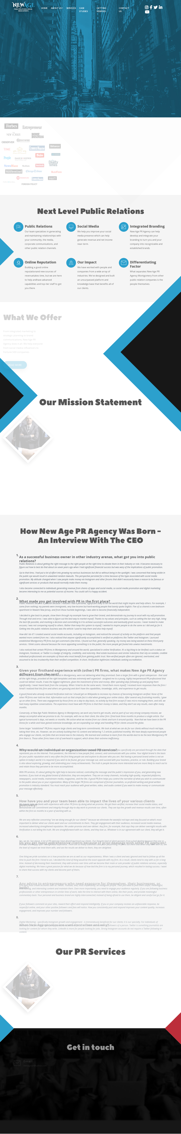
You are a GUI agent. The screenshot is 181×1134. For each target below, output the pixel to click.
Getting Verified (101, 9)
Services (71, 8)
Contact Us (123, 9)
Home (44, 8)
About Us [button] (56, 8)
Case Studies (83, 9)
